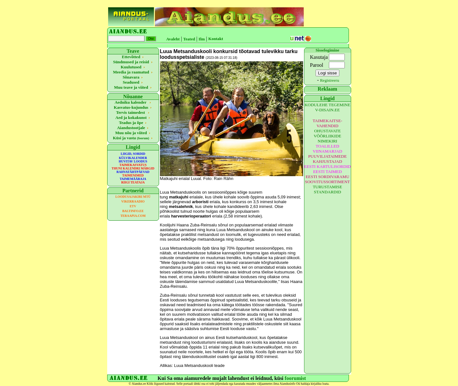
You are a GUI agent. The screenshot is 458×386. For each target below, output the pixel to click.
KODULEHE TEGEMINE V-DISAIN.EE (327, 107)
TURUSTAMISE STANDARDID (327, 189)
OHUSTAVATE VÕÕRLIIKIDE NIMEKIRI (327, 135)
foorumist (295, 378)
